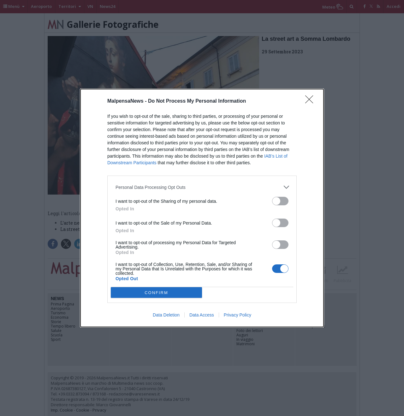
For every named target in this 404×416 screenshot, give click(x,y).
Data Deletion (166, 314)
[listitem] (202, 187)
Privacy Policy (237, 314)
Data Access (201, 314)
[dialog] (202, 208)
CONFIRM (156, 292)
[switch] (280, 201)
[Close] (311, 101)
